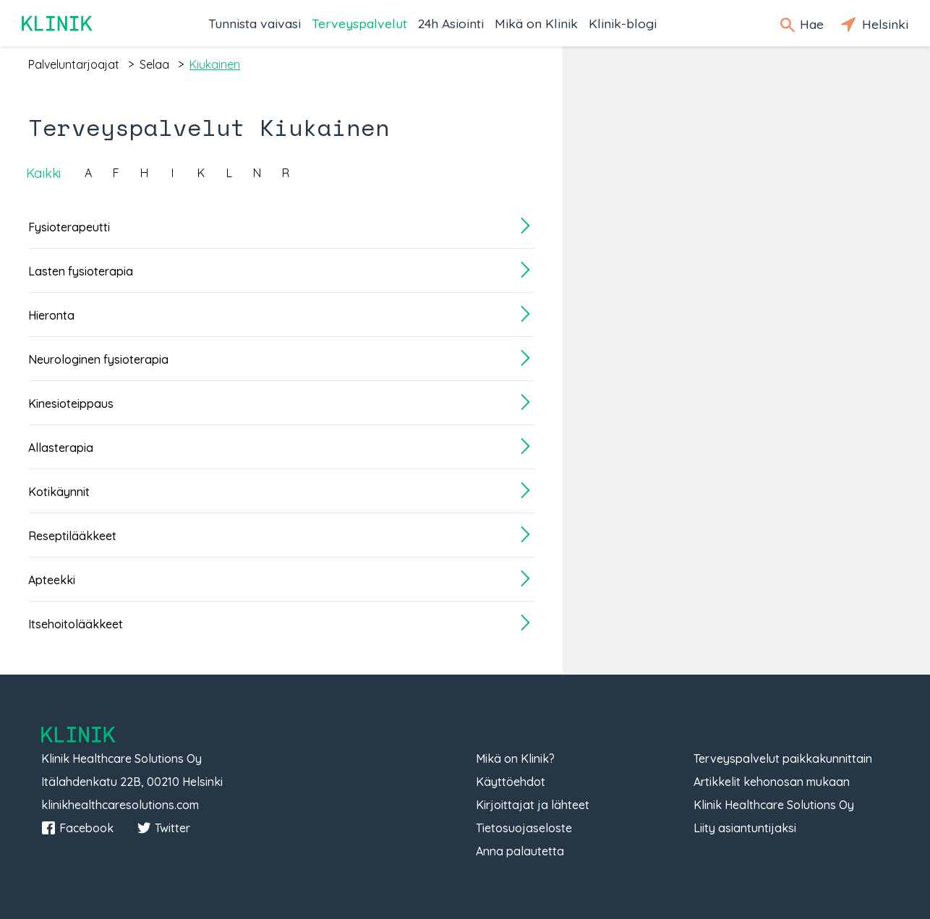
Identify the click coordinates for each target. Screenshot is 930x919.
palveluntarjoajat (73, 64)
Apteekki (51, 580)
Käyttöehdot (510, 781)
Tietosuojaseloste (524, 828)
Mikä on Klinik (536, 23)
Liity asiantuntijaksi (745, 828)
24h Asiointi (451, 23)
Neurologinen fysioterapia (98, 359)
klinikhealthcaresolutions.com (120, 805)
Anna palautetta (520, 851)
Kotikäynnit (59, 491)
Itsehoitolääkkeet (75, 624)
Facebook (77, 828)
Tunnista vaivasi (254, 23)
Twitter (163, 828)
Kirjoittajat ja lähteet (532, 805)
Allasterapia (60, 447)
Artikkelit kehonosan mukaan (772, 781)
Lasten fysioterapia (80, 271)
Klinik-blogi (623, 23)
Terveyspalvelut (359, 23)
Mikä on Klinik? (515, 758)
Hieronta (51, 315)
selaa (154, 64)
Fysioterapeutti (69, 227)
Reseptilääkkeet (72, 536)
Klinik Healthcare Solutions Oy (774, 805)
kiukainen (214, 64)
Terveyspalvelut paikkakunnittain (783, 758)
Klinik (58, 23)
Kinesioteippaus (71, 403)
